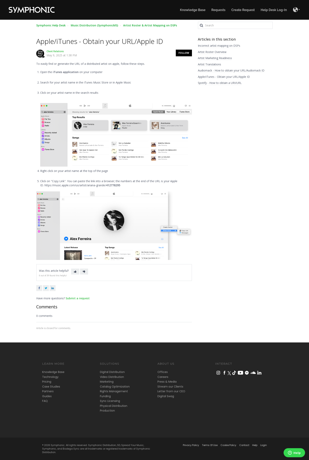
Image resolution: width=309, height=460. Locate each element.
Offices (162, 372)
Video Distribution (112, 377)
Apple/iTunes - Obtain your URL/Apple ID (224, 77)
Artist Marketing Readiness (215, 58)
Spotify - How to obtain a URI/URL (220, 83)
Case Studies (51, 387)
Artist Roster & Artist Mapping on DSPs (150, 25)
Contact (244, 445)
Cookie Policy (228, 445)
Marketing (107, 382)
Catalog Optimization (115, 387)
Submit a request (78, 298)
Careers (162, 377)
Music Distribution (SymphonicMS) (94, 25)
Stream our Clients (170, 387)
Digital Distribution (112, 372)
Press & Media (167, 382)
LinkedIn (53, 288)
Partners (48, 391)
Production (107, 411)
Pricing (46, 382)
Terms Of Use (210, 445)
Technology (50, 377)
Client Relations (55, 51)
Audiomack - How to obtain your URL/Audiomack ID (231, 70)
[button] (75, 272)
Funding (105, 396)
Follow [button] (184, 53)
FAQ (45, 401)
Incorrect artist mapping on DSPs (219, 45)
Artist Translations (209, 64)
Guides (47, 396)
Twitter (46, 288)
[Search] (235, 25)
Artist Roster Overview (212, 52)
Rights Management (114, 391)
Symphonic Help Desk (51, 25)
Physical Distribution (113, 406)
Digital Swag (165, 396)
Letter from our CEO (171, 391)
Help (254, 445)
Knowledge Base (53, 372)
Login (263, 445)
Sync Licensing (110, 401)
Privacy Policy (191, 445)
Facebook (39, 288)
